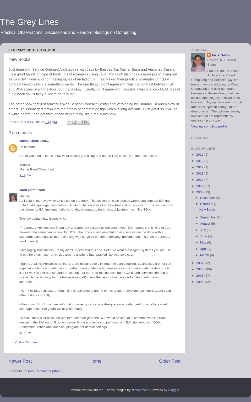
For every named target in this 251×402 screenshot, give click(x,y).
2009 (200, 186)
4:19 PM (25, 333)
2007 (200, 263)
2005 (200, 275)
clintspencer (139, 390)
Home (95, 361)
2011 (200, 173)
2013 (200, 161)
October (206, 204)
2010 (200, 179)
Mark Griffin (28, 190)
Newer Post (20, 361)
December (208, 198)
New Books (207, 209)
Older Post (169, 361)
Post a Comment (27, 342)
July (203, 230)
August (205, 223)
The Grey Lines (29, 22)
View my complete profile (209, 126)
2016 (200, 154)
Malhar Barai (29, 141)
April (203, 249)
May (203, 242)
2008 (200, 192)
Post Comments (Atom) (45, 371)
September (208, 217)
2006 (200, 269)
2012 (200, 167)
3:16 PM (25, 175)
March (205, 255)
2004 (200, 282)
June (204, 236)
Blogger (173, 390)
